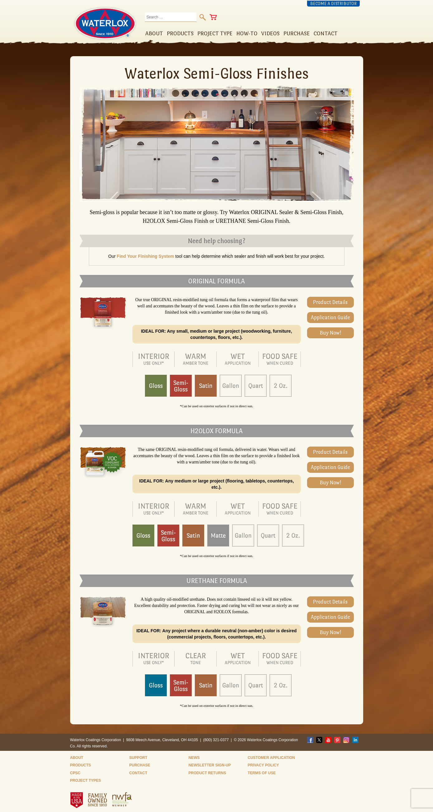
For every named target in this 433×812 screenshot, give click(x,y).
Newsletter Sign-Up (210, 765)
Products (80, 765)
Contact (138, 773)
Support (138, 758)
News (194, 758)
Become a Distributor (333, 3)
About (77, 758)
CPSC (75, 773)
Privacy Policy (263, 765)
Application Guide (330, 317)
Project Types (85, 780)
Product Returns (207, 773)
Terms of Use (262, 773)
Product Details (330, 302)
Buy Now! (330, 333)
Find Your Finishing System (145, 256)
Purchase (139, 765)
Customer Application (271, 758)
